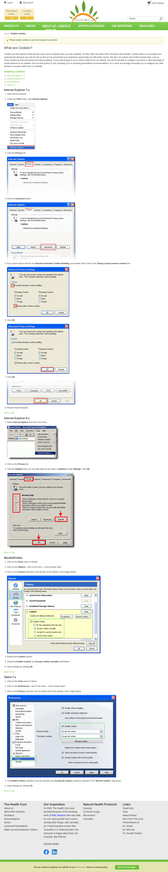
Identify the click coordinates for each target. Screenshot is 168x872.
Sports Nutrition (91, 26)
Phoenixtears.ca (131, 822)
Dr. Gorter (128, 826)
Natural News (130, 815)
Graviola (87, 808)
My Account (28, 2)
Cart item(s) (158, 3)
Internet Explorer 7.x (16, 76)
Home (6, 33)
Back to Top (9, 413)
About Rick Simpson (14, 811)
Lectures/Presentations (16, 826)
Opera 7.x (11, 85)
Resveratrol (89, 815)
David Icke (128, 808)
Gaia (125, 811)
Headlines (146, 26)
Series (7, 822)
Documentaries (12, 819)
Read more (81, 867)
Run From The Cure (133, 819)
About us (8, 808)
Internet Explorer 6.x (16, 79)
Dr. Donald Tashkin (132, 833)
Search (125, 18)
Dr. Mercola (129, 829)
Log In (10, 2)
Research (9, 815)
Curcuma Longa (91, 811)
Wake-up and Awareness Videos (20, 829)
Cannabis (88, 819)
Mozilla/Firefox (13, 82)
